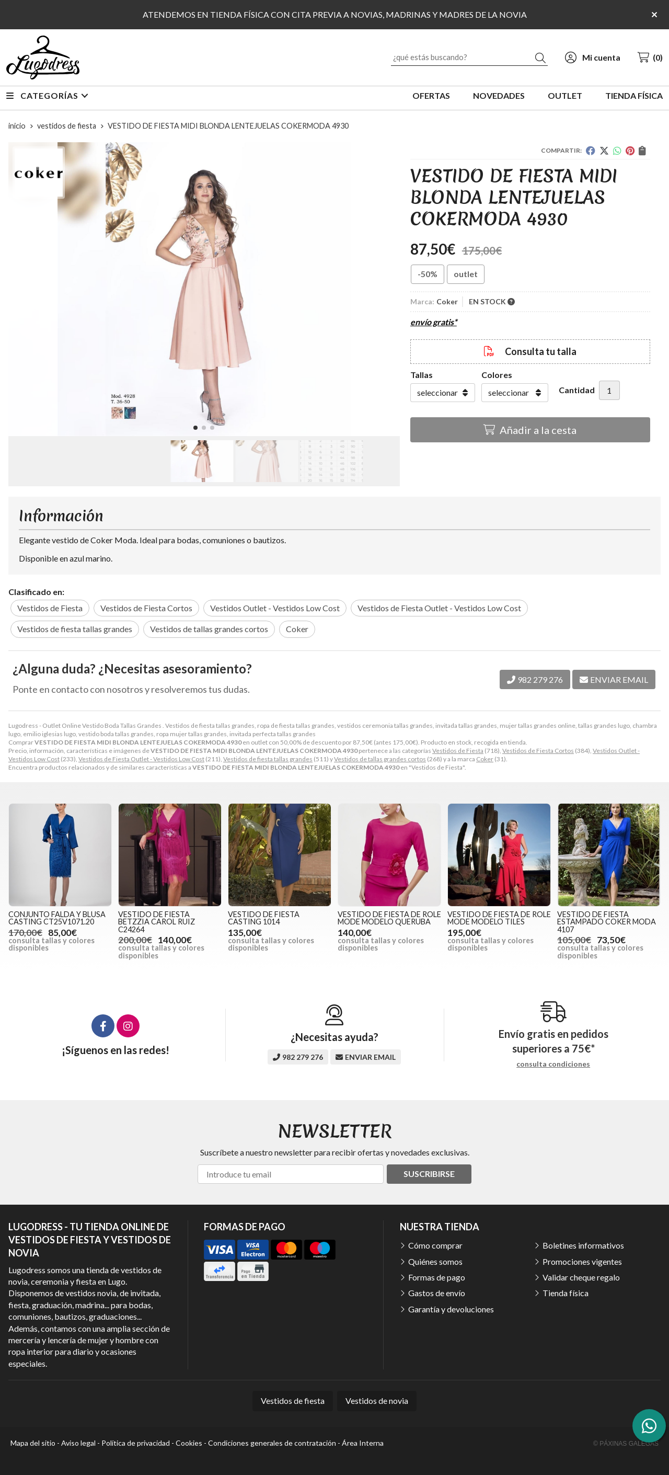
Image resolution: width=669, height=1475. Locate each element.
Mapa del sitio (32, 1442)
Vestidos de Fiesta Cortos (538, 750)
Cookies (189, 1442)
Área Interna (363, 1442)
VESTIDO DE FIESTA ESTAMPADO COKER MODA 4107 (606, 922)
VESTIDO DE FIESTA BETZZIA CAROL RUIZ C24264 (156, 922)
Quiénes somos (435, 1261)
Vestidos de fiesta (293, 1400)
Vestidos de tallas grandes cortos (380, 759)
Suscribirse (429, 1174)
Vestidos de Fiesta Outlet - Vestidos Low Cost (141, 759)
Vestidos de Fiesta (457, 750)
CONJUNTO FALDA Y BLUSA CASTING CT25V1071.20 (57, 918)
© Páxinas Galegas (626, 1443)
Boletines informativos (583, 1245)
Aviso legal (78, 1442)
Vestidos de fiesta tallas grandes (268, 759)
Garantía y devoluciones (451, 1309)
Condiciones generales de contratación (272, 1442)
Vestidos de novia (376, 1400)
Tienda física (566, 1293)
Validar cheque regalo (581, 1277)
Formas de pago (436, 1277)
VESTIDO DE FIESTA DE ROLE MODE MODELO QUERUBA (389, 918)
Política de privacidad (135, 1442)
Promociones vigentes (582, 1261)
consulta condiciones (553, 1064)
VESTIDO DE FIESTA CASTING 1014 (263, 918)
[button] (195, 428)
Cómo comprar (435, 1245)
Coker (484, 759)
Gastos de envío (436, 1293)
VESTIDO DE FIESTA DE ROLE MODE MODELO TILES (499, 918)
